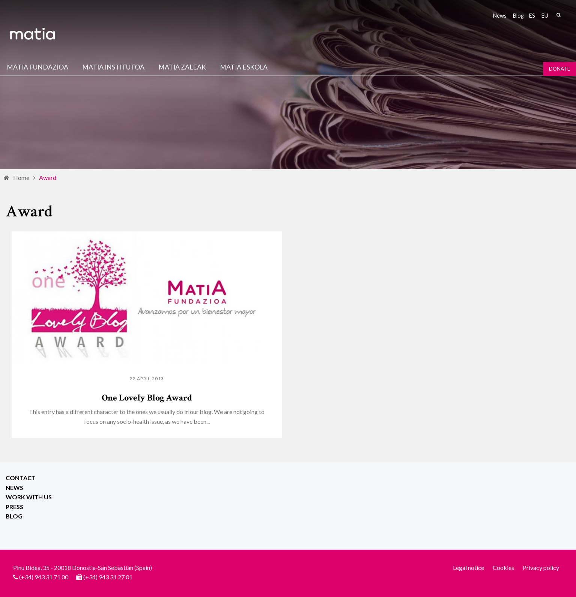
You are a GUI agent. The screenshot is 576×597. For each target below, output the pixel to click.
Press (14, 506)
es (532, 15)
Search (558, 15)
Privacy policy (541, 567)
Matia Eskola (244, 67)
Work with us (29, 496)
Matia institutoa (113, 67)
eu (544, 15)
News (500, 15)
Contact (21, 477)
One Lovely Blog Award (147, 398)
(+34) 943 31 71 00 (43, 576)
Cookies (503, 567)
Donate (559, 69)
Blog (518, 15)
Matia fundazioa (37, 67)
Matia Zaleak (182, 67)
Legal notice (468, 567)
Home (21, 177)
